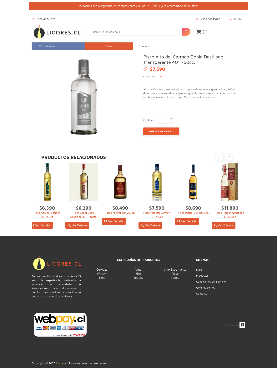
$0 (201, 31)
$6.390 (47, 208)
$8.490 (120, 208)
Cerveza (102, 269)
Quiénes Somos (205, 287)
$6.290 (84, 208)
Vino (138, 269)
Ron (102, 277)
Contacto (239, 19)
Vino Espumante (175, 269)
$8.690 (193, 208)
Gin (138, 273)
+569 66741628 (45, 19)
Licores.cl (61, 363)
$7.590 (156, 208)
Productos (202, 275)
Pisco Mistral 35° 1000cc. (193, 212)
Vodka (175, 277)
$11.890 (230, 208)
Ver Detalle (40, 225)
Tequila (138, 277)
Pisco (161, 76)
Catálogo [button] (47, 46)
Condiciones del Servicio (211, 281)
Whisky (102, 273)
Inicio (199, 269)
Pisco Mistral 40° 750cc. (120, 212)
